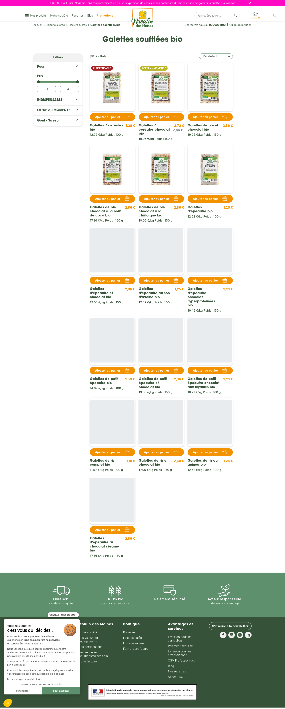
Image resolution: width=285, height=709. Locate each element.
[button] (255, 15)
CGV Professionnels (181, 660)
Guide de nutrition (240, 24)
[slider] (38, 81)
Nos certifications (90, 647)
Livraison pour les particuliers (179, 638)
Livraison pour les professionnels (179, 653)
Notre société (87, 632)
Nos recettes (177, 671)
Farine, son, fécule (135, 648)
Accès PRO (175, 677)
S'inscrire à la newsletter (230, 626)
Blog (171, 666)
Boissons (129, 632)
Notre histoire (87, 661)
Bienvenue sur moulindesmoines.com (93, 654)
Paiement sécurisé (180, 646)
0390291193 (217, 24)
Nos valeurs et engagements (88, 639)
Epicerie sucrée (133, 643)
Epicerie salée (132, 638)
